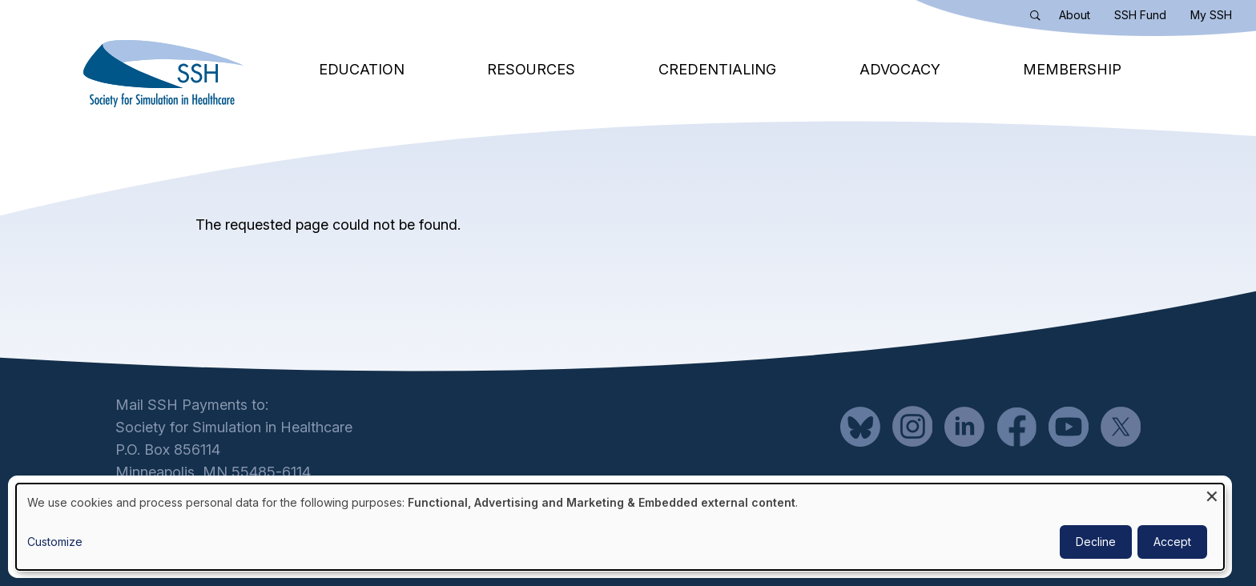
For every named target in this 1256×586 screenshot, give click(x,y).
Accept (1172, 541)
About (1074, 15)
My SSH (1211, 15)
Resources (531, 69)
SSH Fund (1140, 15)
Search (1039, 18)
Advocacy (899, 69)
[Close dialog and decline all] (1212, 494)
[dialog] (620, 527)
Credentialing (717, 69)
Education (362, 69)
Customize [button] (55, 541)
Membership (1072, 69)
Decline (1096, 541)
